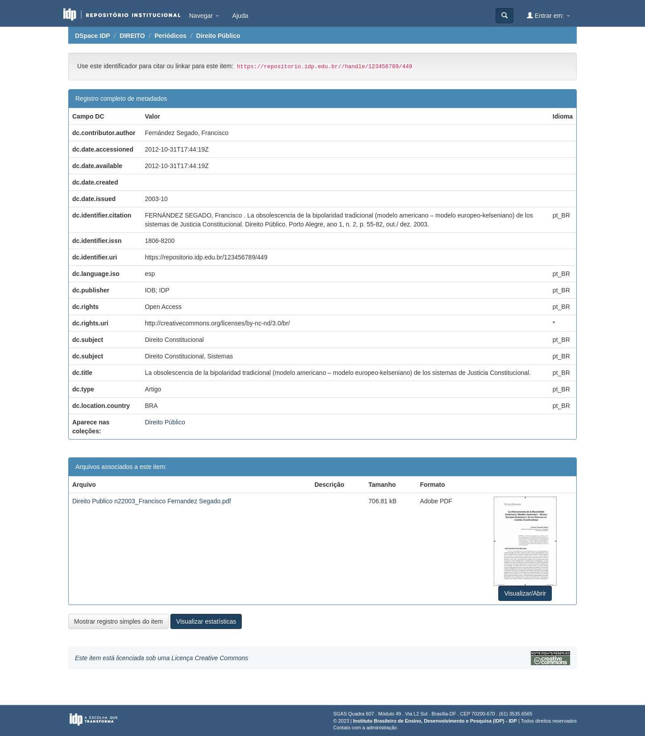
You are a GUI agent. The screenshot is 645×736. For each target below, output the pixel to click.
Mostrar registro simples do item (118, 621)
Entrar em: (548, 15)
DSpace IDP (92, 35)
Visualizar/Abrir (525, 593)
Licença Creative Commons (209, 658)
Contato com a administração (365, 727)
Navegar (204, 15)
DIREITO (132, 35)
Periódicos (170, 35)
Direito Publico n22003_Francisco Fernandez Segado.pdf (151, 501)
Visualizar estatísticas (206, 621)
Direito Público (218, 35)
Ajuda (240, 15)
